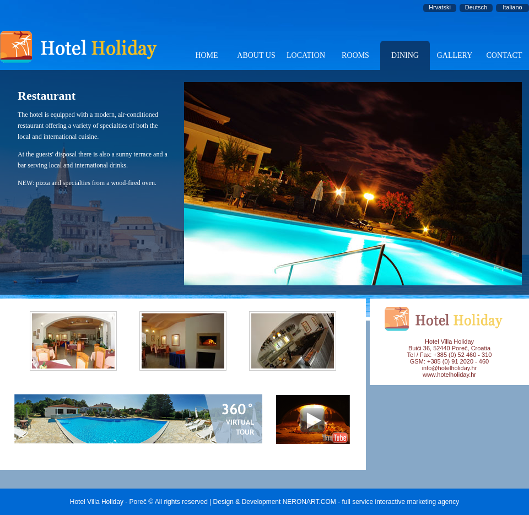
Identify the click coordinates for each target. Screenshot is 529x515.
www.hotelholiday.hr (449, 374)
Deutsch (476, 7)
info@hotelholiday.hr (449, 368)
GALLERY (455, 55)
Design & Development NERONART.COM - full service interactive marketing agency (336, 502)
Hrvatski (440, 7)
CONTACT (504, 55)
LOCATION (306, 55)
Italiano (512, 7)
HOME (206, 55)
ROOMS (355, 55)
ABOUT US (256, 55)
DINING (405, 55)
